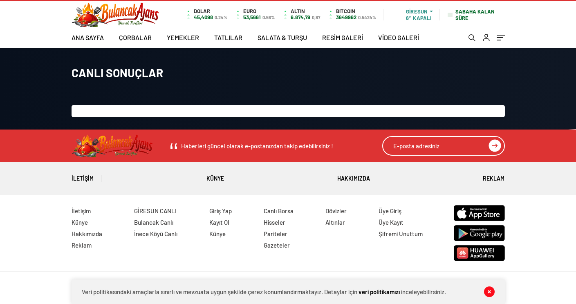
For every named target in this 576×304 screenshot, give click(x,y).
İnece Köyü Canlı (155, 233)
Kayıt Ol (219, 222)
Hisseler (274, 222)
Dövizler (336, 211)
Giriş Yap (220, 211)
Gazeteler (277, 245)
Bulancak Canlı (153, 222)
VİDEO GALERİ (398, 37)
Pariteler (275, 233)
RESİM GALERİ (342, 37)
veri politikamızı (379, 291)
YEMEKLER (183, 37)
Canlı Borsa (279, 211)
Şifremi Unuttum (401, 233)
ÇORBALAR (135, 37)
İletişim (83, 175)
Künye (215, 175)
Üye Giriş (390, 211)
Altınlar (335, 222)
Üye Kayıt (391, 222)
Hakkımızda (353, 175)
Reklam (493, 175)
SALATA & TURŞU (282, 37)
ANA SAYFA (88, 37)
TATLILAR (228, 37)
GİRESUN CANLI (155, 211)
